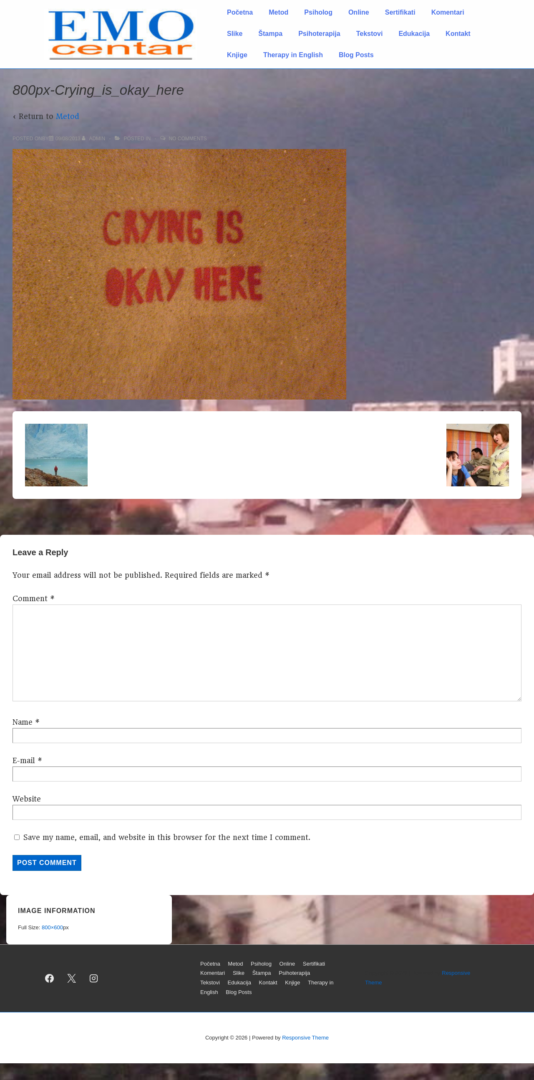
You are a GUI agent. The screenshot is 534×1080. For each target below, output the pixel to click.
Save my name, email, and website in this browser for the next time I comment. (166, 837)
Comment (34, 598)
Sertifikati (400, 12)
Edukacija (414, 33)
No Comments (188, 139)
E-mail (24, 760)
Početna (240, 12)
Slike (234, 33)
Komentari (447, 12)
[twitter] (72, 978)
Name (23, 722)
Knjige (237, 54)
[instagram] (94, 978)
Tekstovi (369, 33)
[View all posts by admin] (94, 139)
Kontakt (458, 33)
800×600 (52, 927)
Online (358, 12)
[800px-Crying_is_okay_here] (68, 139)
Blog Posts (356, 54)
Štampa (270, 33)
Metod (278, 12)
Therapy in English (293, 54)
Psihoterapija (319, 33)
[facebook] (50, 978)
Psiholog (318, 12)
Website (27, 799)
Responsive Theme (305, 1037)
